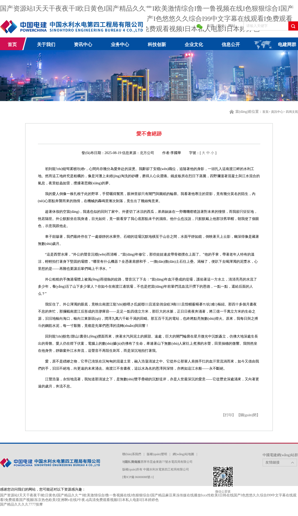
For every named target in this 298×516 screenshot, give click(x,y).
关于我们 (46, 44)
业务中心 (120, 44)
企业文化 (194, 44)
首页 (12, 44)
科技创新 (157, 44)
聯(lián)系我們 (131, 454)
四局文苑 (292, 112)
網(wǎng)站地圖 (183, 454)
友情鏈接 (272, 462)
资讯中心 (83, 44)
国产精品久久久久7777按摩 (21, 504)
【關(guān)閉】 (248, 415)
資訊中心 (277, 112)
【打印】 (229, 415)
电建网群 (287, 44)
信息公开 (231, 44)
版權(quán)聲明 (157, 454)
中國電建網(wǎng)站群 (280, 455)
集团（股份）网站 (221, 26)
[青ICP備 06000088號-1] (138, 477)
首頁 (265, 112)
